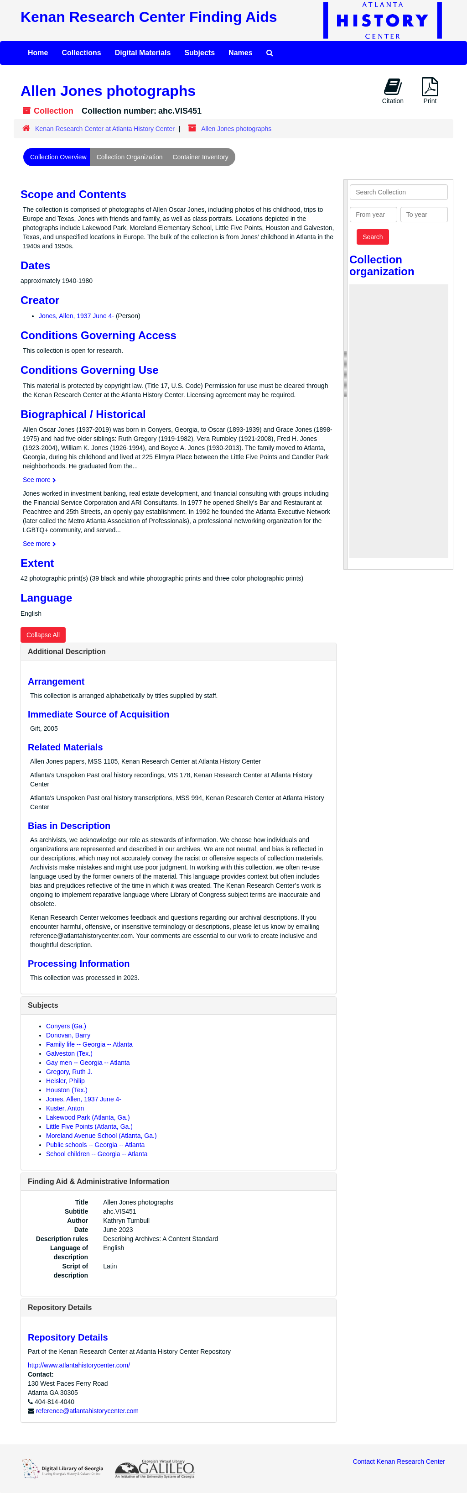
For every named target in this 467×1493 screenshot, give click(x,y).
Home (38, 53)
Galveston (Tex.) (69, 1053)
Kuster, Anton (65, 1108)
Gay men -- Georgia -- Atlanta (88, 1062)
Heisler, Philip (65, 1080)
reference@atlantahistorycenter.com (87, 1410)
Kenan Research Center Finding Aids (149, 17)
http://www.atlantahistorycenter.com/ (79, 1365)
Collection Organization (130, 157)
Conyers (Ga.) (66, 1026)
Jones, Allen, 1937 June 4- (76, 316)
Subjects (199, 53)
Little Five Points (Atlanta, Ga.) (89, 1126)
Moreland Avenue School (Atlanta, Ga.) (101, 1135)
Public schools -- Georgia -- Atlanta (95, 1144)
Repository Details (60, 1307)
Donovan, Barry (68, 1035)
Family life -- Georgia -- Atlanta (89, 1044)
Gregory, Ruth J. (69, 1071)
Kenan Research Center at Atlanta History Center (105, 128)
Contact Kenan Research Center (399, 1461)
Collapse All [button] (43, 635)
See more (39, 479)
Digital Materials (143, 53)
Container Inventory (200, 157)
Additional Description (67, 651)
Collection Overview (58, 157)
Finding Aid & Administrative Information (99, 1181)
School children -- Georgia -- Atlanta (97, 1154)
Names (240, 53)
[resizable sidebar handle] (346, 375)
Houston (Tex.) (67, 1090)
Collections (81, 53)
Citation (393, 91)
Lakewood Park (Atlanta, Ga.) (88, 1117)
